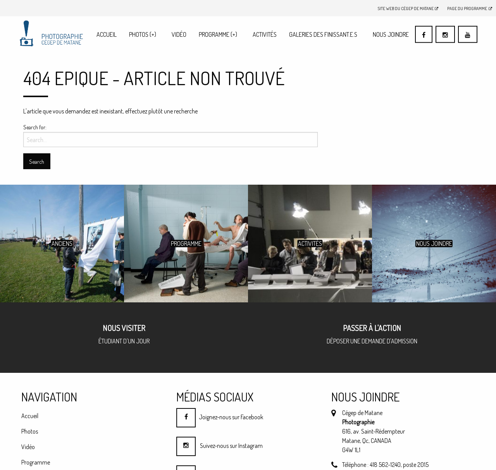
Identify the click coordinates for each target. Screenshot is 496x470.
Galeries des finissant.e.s (323, 34)
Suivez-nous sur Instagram (219, 445)
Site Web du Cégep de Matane (408, 8)
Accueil (106, 34)
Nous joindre (391, 34)
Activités (265, 34)
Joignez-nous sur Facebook (219, 417)
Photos (142, 34)
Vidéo (179, 34)
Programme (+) (218, 34)
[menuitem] (106, 34)
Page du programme (469, 8)
